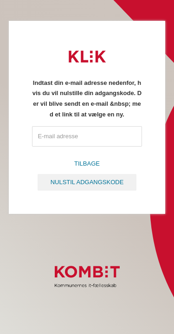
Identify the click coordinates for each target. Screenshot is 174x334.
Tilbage (87, 163)
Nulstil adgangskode (87, 182)
